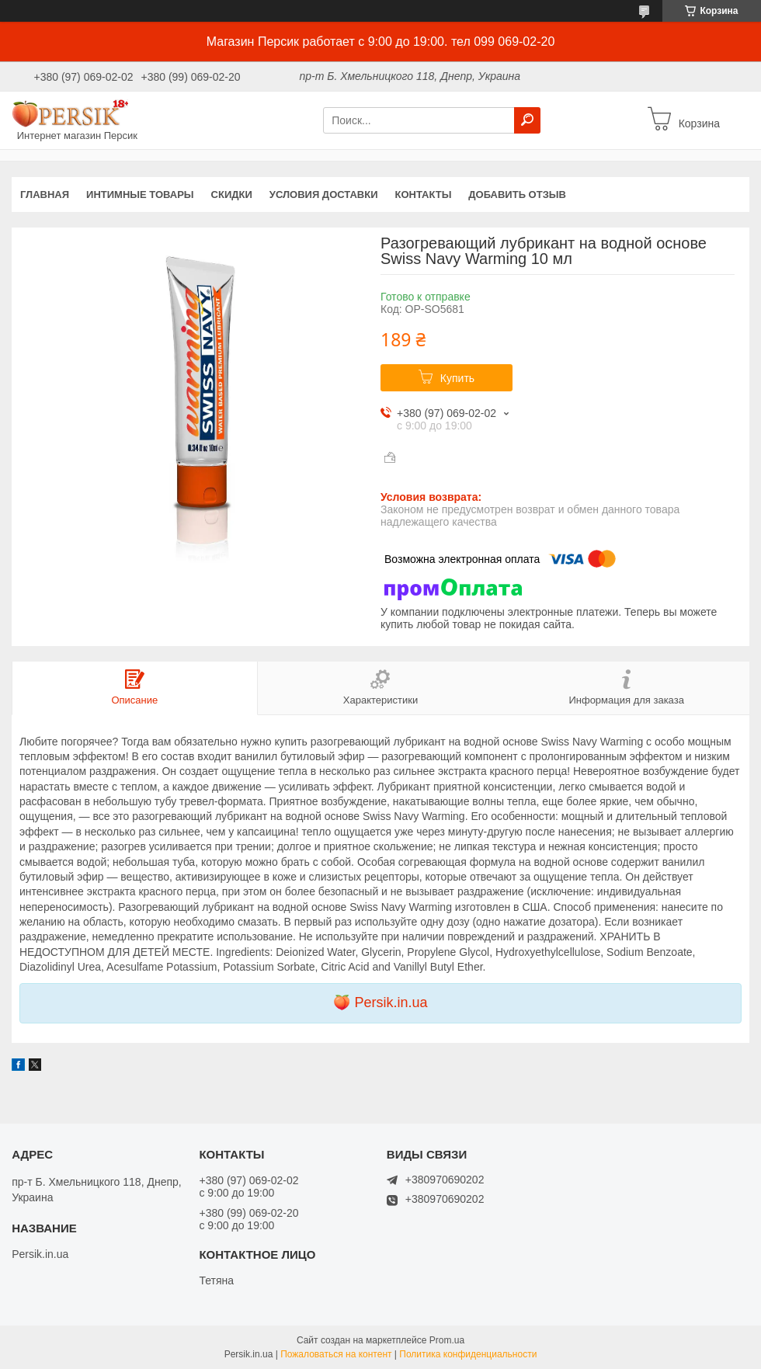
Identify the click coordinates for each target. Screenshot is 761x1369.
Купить (457, 378)
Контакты (422, 194)
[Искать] (527, 120)
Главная (44, 194)
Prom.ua (446, 1340)
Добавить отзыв (517, 194)
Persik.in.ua (390, 1002)
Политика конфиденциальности (468, 1354)
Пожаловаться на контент (335, 1354)
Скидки (231, 194)
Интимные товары (140, 194)
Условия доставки (323, 194)
